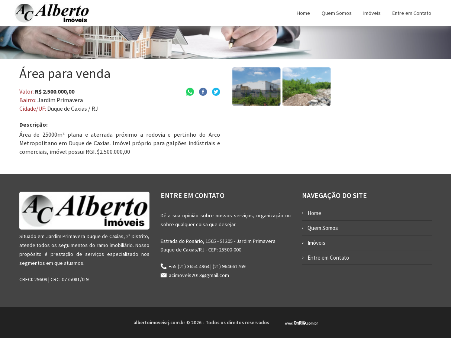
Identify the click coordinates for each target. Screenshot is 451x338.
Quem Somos (322, 227)
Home (314, 213)
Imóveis (316, 242)
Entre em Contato (328, 257)
